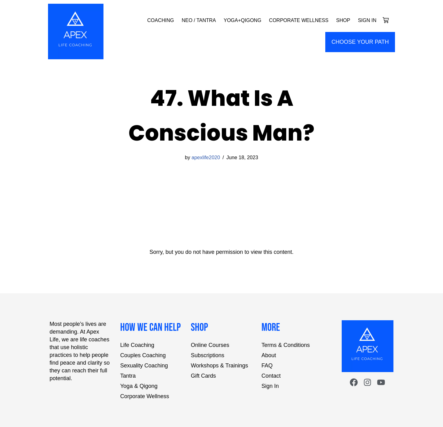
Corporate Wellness (298, 20)
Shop (343, 20)
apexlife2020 (205, 157)
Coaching (160, 20)
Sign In (367, 20)
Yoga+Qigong (242, 20)
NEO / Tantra (199, 20)
